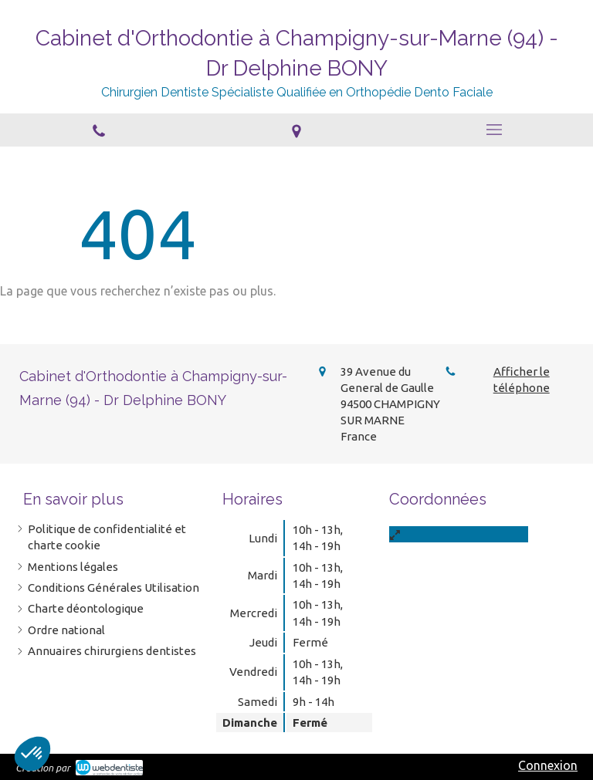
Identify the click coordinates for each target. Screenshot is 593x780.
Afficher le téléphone (521, 379)
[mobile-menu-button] (494, 129)
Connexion (548, 765)
